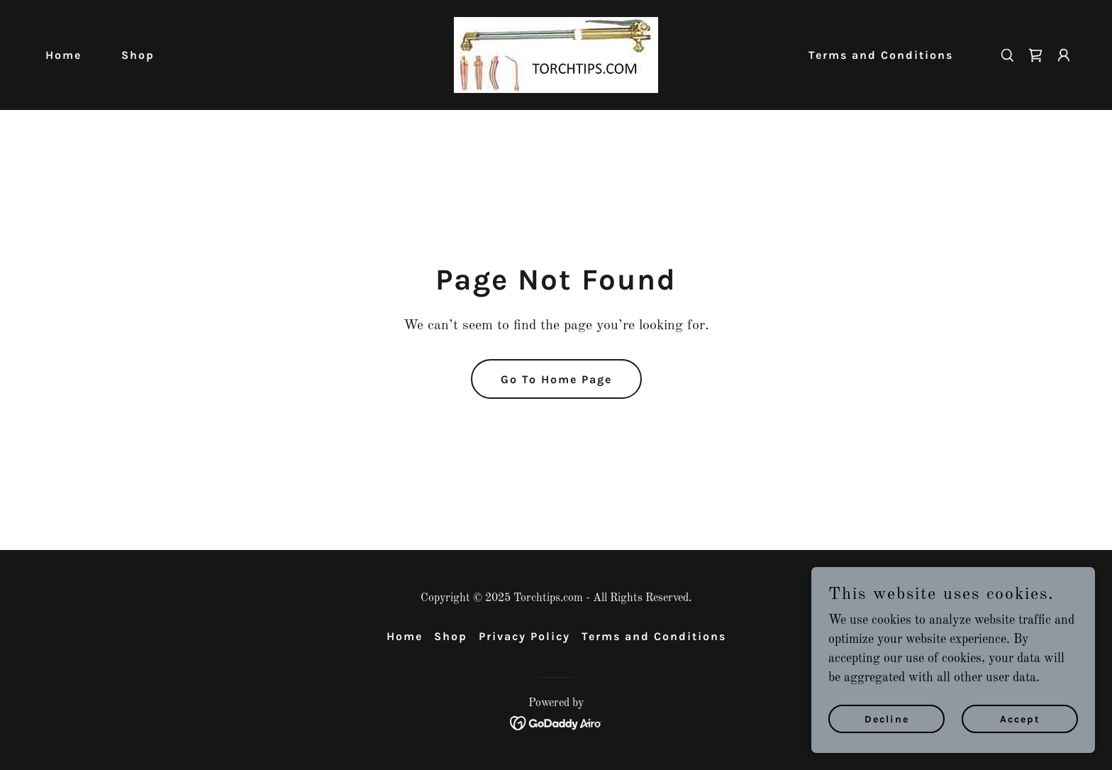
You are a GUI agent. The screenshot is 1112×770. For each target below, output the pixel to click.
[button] (1064, 55)
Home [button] (405, 636)
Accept (1020, 719)
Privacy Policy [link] (524, 636)
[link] (556, 54)
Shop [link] (138, 55)
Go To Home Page (556, 379)
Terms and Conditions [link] (880, 55)
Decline (886, 719)
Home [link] (63, 55)
